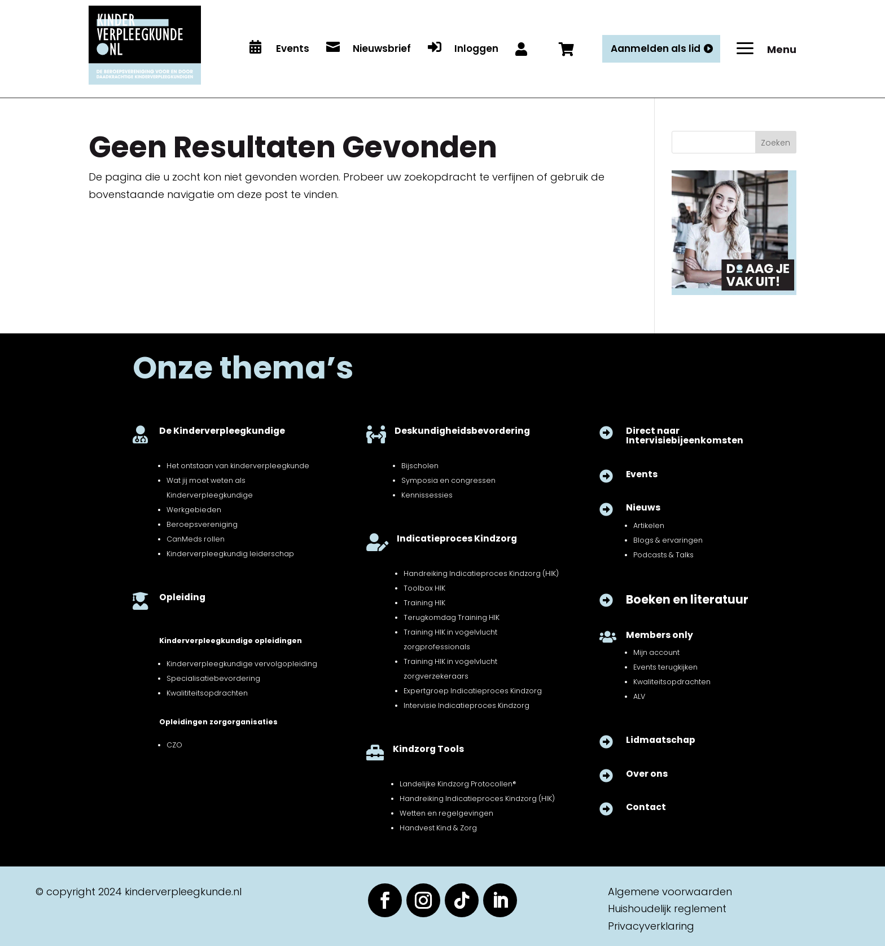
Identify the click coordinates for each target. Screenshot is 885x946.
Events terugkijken (665, 667)
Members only (659, 635)
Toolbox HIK (424, 588)
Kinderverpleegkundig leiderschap (230, 553)
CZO (174, 745)
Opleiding (182, 597)
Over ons (647, 774)
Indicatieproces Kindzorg (457, 538)
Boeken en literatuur (687, 600)
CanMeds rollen (196, 539)
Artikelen (648, 525)
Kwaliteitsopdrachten (672, 682)
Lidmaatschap (660, 740)
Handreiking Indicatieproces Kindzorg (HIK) (481, 573)
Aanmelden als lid (655, 48)
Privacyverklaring (651, 926)
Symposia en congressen (448, 480)
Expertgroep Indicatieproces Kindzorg (473, 691)
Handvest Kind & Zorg (438, 828)
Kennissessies (427, 495)
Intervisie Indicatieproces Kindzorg (466, 705)
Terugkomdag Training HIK (452, 617)
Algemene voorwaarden (670, 892)
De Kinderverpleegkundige (222, 431)
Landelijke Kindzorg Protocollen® (458, 784)
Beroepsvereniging (202, 524)
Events (642, 474)
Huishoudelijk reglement (667, 908)
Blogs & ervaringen (668, 540)
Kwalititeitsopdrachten (207, 693)
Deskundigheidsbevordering (462, 431)
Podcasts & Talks (663, 555)
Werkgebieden (194, 509)
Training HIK (424, 603)
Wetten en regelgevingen (446, 813)
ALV (639, 696)
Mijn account (656, 652)
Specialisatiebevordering (213, 678)
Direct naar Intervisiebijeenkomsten (684, 435)
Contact (646, 807)
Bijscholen (420, 465)
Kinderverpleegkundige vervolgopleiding (242, 663)
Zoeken (775, 142)
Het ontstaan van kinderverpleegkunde (238, 465)
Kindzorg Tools (428, 749)
